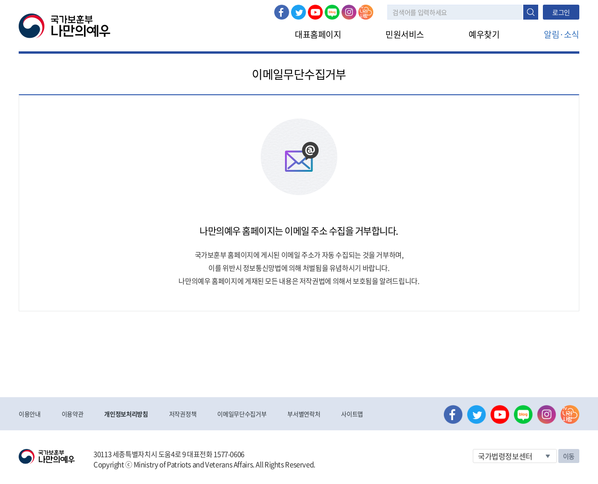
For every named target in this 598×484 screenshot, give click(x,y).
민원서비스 (404, 34)
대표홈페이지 (318, 34)
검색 (530, 12)
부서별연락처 (303, 413)
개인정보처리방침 (126, 413)
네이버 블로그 (332, 12)
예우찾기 (484, 34)
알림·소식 (561, 34)
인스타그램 (349, 12)
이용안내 (30, 413)
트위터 (298, 12)
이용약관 (73, 413)
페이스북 (281, 12)
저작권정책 (182, 413)
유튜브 (315, 12)
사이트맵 (352, 413)
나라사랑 (365, 12)
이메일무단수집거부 (241, 413)
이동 (569, 456)
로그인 (561, 12)
